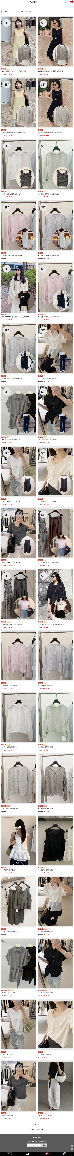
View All (30, 11)
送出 (44, 1145)
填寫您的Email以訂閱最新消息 (37, 1141)
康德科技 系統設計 (37, 1148)
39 (38, 1124)
